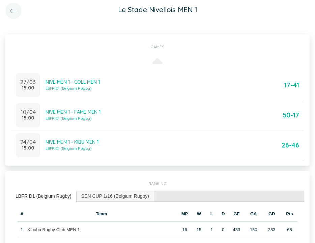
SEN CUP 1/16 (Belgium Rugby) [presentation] (115, 196)
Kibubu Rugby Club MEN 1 (53, 229)
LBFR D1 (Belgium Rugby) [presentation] (43, 196)
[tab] (44, 196)
